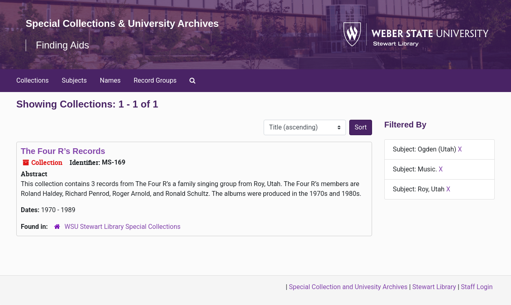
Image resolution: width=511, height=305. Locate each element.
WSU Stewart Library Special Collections (122, 226)
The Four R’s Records (63, 151)
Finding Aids (62, 44)
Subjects (74, 80)
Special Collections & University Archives (122, 23)
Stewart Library (434, 287)
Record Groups (155, 80)
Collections (32, 80)
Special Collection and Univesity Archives (348, 287)
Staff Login (477, 287)
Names (110, 80)
